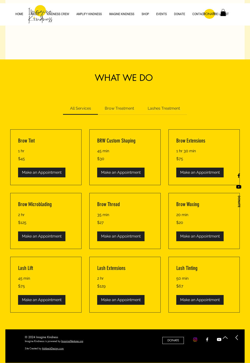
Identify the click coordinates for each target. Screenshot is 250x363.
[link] (80, 108)
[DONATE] (238, 201)
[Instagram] (195, 339)
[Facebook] (207, 339)
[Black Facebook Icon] (239, 176)
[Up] (225, 337)
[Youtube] (239, 187)
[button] (41, 172)
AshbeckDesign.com (53, 348)
